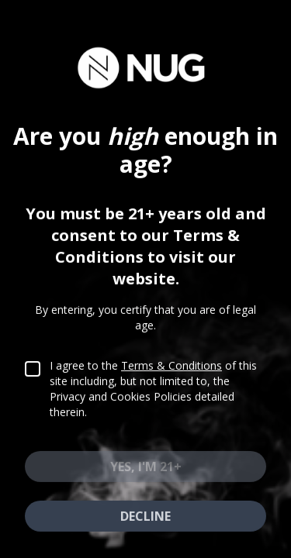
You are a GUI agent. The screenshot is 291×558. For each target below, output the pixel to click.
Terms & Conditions (171, 376)
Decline (145, 527)
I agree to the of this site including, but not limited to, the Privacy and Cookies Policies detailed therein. (153, 399)
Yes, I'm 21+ (146, 477)
